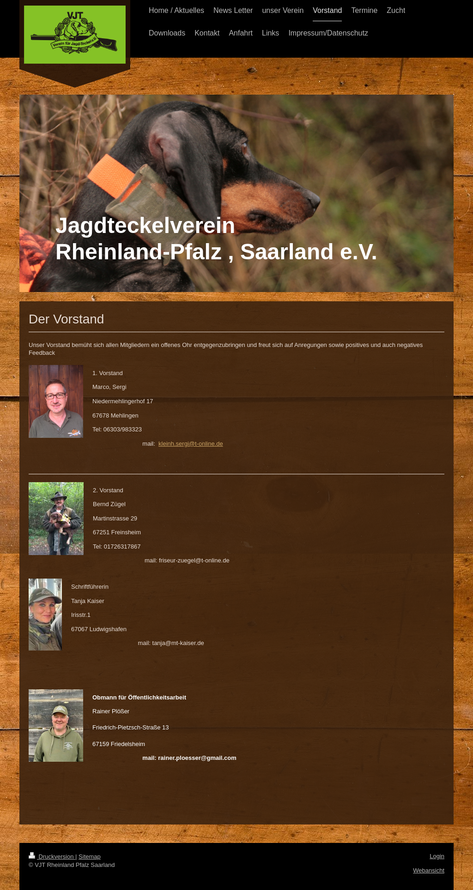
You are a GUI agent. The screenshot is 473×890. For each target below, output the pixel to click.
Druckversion (52, 856)
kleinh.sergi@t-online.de (190, 443)
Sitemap (90, 856)
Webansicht (428, 870)
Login (437, 856)
